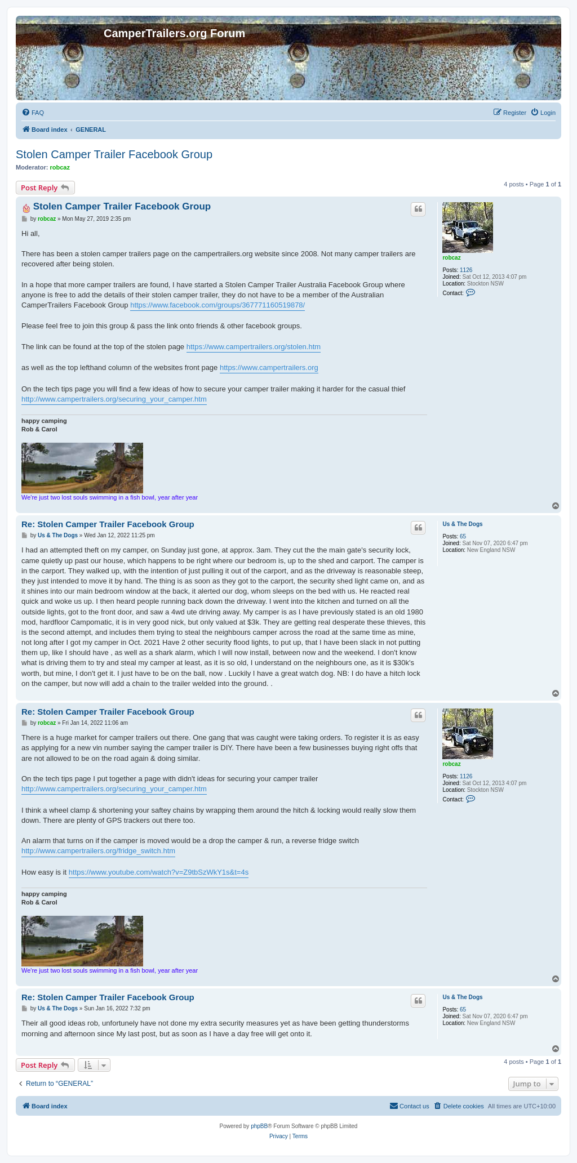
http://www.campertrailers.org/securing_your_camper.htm (114, 399)
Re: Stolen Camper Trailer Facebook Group (107, 524)
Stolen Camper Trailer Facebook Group (114, 154)
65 (463, 536)
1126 (466, 270)
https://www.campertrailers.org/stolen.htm (254, 346)
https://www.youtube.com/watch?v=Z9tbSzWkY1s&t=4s (158, 872)
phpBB (259, 1126)
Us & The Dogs (462, 524)
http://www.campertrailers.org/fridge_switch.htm (98, 850)
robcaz (60, 167)
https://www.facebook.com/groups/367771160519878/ (217, 305)
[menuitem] (32, 112)
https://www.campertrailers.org (269, 367)
